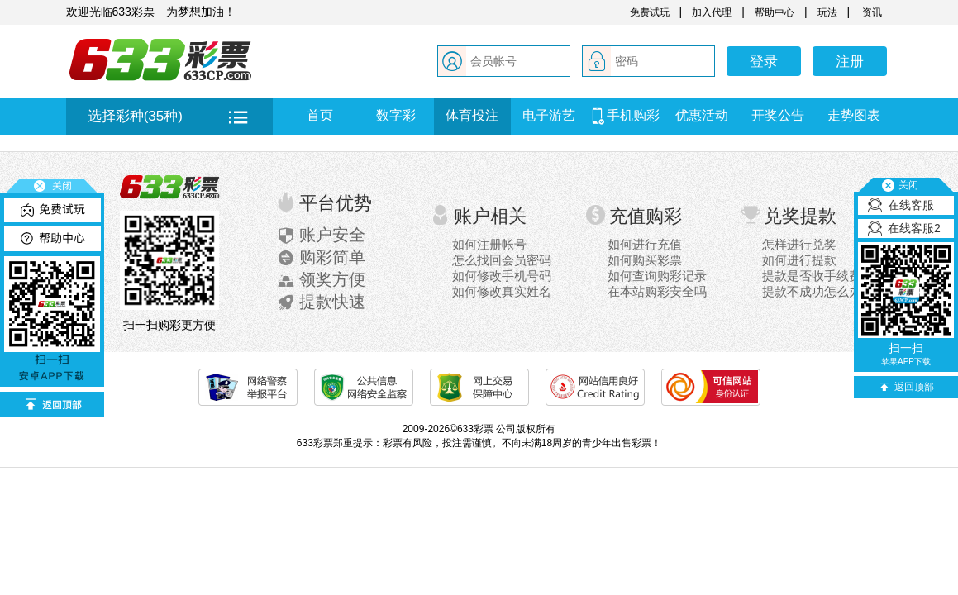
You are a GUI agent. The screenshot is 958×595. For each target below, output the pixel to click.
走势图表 (853, 115)
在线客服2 (914, 228)
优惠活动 (701, 115)
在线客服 (911, 205)
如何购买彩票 (645, 260)
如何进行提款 (799, 260)
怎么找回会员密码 (501, 260)
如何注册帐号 (489, 244)
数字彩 (396, 115)
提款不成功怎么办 (811, 291)
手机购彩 (625, 116)
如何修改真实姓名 (501, 291)
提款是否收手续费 (811, 276)
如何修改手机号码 (501, 276)
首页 (320, 115)
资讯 (871, 12)
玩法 (827, 12)
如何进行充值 (645, 244)
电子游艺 (548, 115)
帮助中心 (774, 12)
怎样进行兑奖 (799, 244)
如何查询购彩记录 (657, 276)
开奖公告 (777, 115)
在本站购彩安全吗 (657, 291)
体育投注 (472, 115)
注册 (850, 61)
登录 (764, 61)
